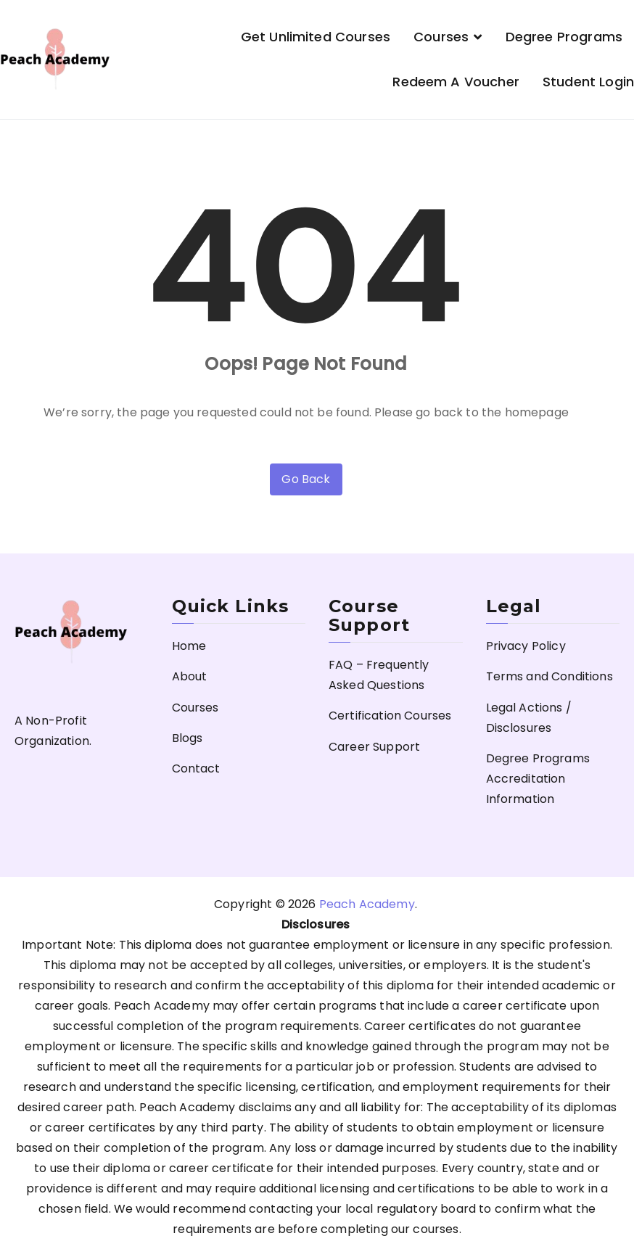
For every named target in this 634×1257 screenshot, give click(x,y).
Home (189, 646)
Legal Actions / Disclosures (529, 717)
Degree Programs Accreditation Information (538, 778)
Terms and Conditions (549, 676)
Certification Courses (390, 715)
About (189, 676)
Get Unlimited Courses (315, 37)
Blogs (187, 738)
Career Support (374, 746)
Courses (441, 37)
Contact (196, 768)
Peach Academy (367, 904)
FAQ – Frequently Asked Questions (379, 674)
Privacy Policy (526, 646)
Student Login (588, 82)
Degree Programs (564, 37)
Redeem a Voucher (455, 82)
